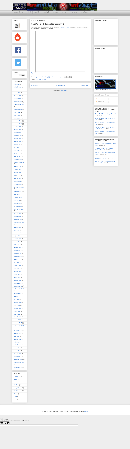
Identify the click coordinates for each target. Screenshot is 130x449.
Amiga (15, 379)
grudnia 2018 (17, 216)
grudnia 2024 (17, 118)
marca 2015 (17, 348)
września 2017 (18, 256)
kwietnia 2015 (17, 345)
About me (74, 12)
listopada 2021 (18, 159)
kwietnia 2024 (17, 127)
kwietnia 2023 (17, 138)
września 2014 (18, 367)
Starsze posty (85, 85)
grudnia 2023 (17, 132)
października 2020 (19, 187)
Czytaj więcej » (35, 73)
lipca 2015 (17, 336)
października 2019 (19, 209)
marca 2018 (17, 242)
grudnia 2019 (17, 203)
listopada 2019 (18, 206)
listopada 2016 (18, 286)
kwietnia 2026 (17, 87)
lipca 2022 (17, 147)
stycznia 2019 (17, 214)
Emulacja (16, 385)
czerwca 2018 (17, 233)
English (36, 12)
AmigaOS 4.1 (17, 388)
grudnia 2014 (17, 356)
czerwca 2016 (17, 302)
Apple (15, 396)
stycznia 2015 (17, 354)
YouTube (64, 12)
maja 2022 (17, 150)
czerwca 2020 (17, 197)
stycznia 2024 (17, 130)
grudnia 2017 (17, 250)
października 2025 (19, 104)
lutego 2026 (17, 93)
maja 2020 (17, 200)
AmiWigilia (46, 12)
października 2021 (19, 162)
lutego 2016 (17, 314)
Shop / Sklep (84, 12)
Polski (29, 12)
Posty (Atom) (63, 90)
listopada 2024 (18, 121)
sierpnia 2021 (17, 166)
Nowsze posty (35, 85)
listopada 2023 (18, 135)
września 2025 (18, 109)
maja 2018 (17, 236)
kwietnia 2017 (17, 271)
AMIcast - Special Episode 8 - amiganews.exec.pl (103, 157)
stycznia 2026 (17, 96)
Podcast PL (39, 79)
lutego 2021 (17, 175)
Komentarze (100, 101)
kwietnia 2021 (17, 172)
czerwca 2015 (17, 339)
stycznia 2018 (17, 247)
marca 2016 (17, 311)
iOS (15, 399)
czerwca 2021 (17, 169)
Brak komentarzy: (56, 77)
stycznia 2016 (17, 317)
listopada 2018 (18, 219)
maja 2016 (17, 305)
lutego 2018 (17, 244)
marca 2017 (17, 274)
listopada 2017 (18, 253)
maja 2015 (17, 342)
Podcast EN (17, 382)
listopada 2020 (18, 184)
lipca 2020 (17, 194)
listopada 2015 (18, 323)
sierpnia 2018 (17, 227)
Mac (15, 394)
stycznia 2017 (17, 280)
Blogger (86, 411)
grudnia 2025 (17, 99)
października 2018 (19, 222)
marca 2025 (17, 112)
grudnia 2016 (17, 283)
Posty (98, 99)
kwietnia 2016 (17, 308)
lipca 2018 (17, 230)
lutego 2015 (17, 351)
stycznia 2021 (17, 178)
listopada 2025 (18, 101)
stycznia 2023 (17, 141)
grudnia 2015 (17, 320)
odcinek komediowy (65, 27)
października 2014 (19, 362)
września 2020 (18, 191)
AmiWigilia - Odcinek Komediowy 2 (47, 24)
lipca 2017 (17, 262)
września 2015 (18, 330)
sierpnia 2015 (17, 333)
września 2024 (18, 124)
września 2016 (18, 293)
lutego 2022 (17, 153)
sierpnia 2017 (17, 259)
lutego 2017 (17, 277)
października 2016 (19, 289)
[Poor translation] (6, 422)
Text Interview (17, 391)
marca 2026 (17, 90)
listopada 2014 (18, 359)
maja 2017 (17, 268)
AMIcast (55, 12)
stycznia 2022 (17, 156)
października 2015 (19, 326)
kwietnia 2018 (17, 239)
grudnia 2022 (17, 144)
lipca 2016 (17, 299)
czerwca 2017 (17, 265)
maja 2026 (17, 84)
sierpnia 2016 (17, 296)
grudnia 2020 (17, 181)
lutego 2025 (17, 115)
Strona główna (18, 12)
